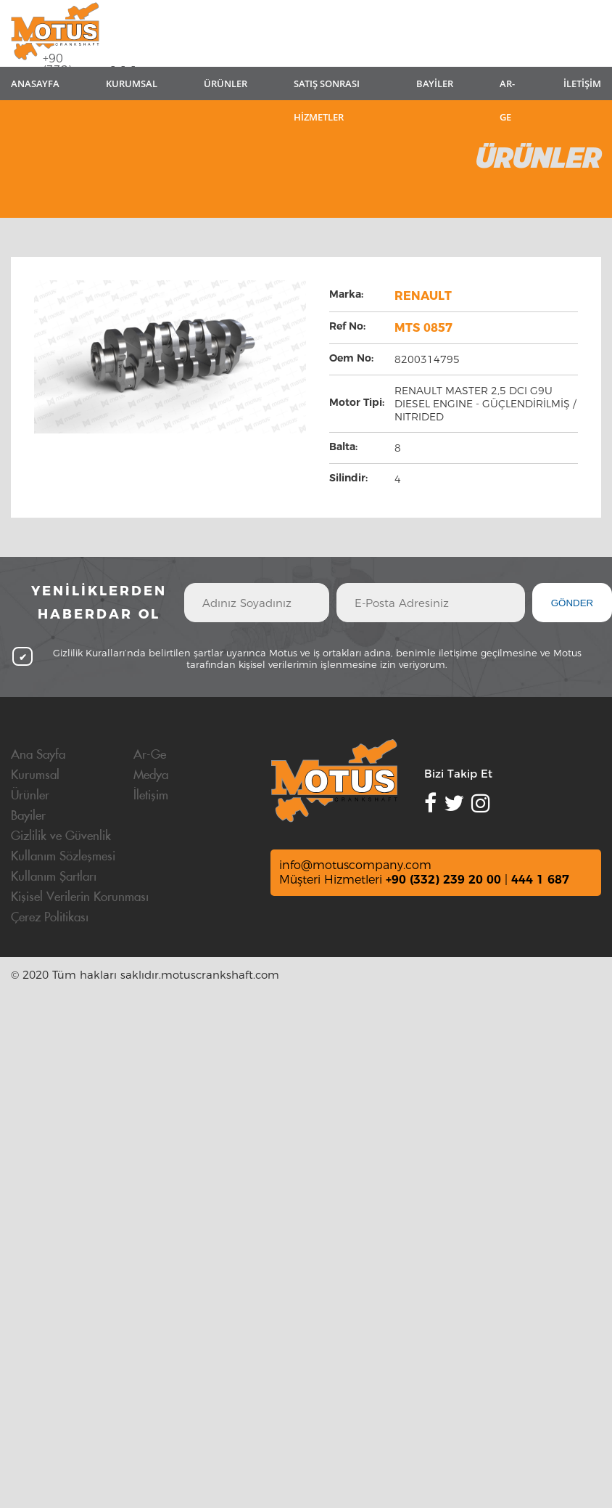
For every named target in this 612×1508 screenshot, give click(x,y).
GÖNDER (572, 603)
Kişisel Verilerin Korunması (80, 897)
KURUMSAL (131, 83)
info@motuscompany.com (355, 865)
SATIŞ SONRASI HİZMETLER (327, 88)
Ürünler (30, 795)
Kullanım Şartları (53, 877)
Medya (150, 775)
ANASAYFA (35, 83)
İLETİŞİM (582, 83)
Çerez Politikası (49, 917)
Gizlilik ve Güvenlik (61, 836)
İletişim (150, 795)
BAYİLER (434, 83)
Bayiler (28, 816)
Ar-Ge (149, 755)
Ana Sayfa (38, 755)
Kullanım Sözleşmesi (63, 856)
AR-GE (507, 88)
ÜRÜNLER (225, 83)
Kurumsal (35, 775)
